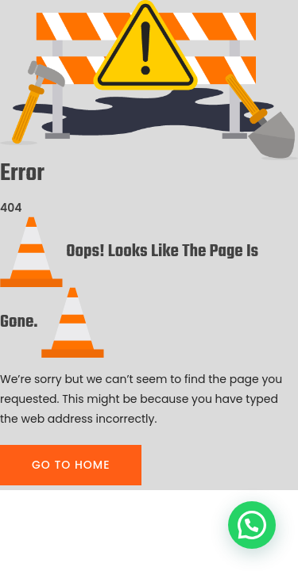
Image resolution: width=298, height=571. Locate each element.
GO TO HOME (71, 465)
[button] (252, 525)
